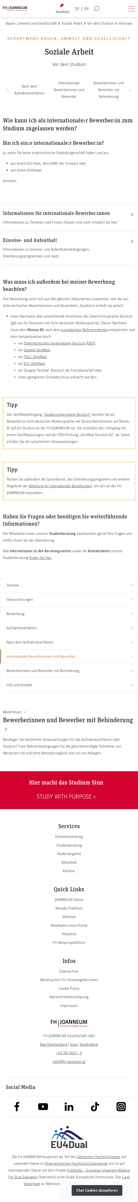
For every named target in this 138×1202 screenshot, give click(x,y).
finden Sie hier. (40, 557)
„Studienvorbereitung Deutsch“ (67, 414)
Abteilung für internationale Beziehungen (60, 486)
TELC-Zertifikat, (36, 356)
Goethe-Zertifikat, (37, 350)
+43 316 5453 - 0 (69, 1053)
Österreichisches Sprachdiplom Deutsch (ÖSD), (60, 343)
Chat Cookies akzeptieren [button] (96, 1190)
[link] (69, 836)
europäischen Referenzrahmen (84, 329)
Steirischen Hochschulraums (98, 1156)
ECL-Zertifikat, (35, 363)
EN (86, 8)
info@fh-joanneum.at (69, 1061)
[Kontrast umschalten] (63, 9)
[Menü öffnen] (131, 8)
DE (77, 8)
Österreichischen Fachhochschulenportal (76, 1163)
